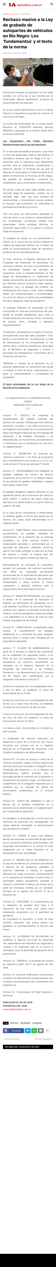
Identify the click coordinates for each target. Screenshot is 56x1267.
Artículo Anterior (12, 1039)
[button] (4, 4)
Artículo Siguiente (43, 1039)
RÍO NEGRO (25, 1023)
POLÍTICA (25, 14)
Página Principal (10, 14)
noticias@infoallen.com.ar (17, 1009)
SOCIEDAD (37, 1023)
